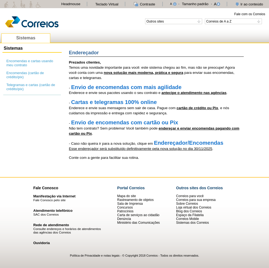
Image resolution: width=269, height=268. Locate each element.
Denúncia (124, 219)
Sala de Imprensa (130, 204)
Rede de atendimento (51, 225)
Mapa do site (126, 196)
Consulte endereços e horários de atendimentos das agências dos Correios (67, 230)
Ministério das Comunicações (138, 223)
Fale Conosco (45, 188)
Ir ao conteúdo (251, 4)
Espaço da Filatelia (190, 215)
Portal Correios (131, 188)
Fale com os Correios (249, 14)
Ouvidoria (41, 243)
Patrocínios (125, 211)
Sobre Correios (187, 204)
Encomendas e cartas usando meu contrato (30, 63)
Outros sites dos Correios (199, 188)
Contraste (147, 4)
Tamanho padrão (195, 4)
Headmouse (70, 4)
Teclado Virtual (106, 4)
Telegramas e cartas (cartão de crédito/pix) (31, 87)
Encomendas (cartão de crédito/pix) (25, 75)
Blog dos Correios (189, 211)
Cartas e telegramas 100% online (114, 102)
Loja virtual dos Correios (193, 207)
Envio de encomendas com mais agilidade (126, 87)
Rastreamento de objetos (135, 200)
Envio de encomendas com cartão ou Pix (124, 122)
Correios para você (190, 196)
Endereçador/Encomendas (188, 143)
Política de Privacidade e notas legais (95, 255)
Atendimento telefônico (53, 211)
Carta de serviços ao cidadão (138, 215)
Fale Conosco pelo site (49, 200)
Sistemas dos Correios (192, 223)
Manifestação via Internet (54, 196)
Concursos (125, 207)
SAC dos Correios (46, 214)
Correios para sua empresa (195, 200)
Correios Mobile (187, 219)
